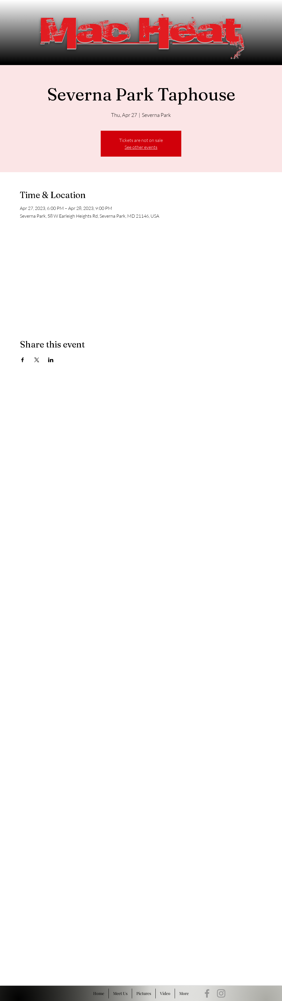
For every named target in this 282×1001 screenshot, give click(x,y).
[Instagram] (221, 993)
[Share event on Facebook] (22, 360)
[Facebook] (207, 993)
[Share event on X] (36, 360)
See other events (141, 147)
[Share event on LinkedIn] (51, 360)
